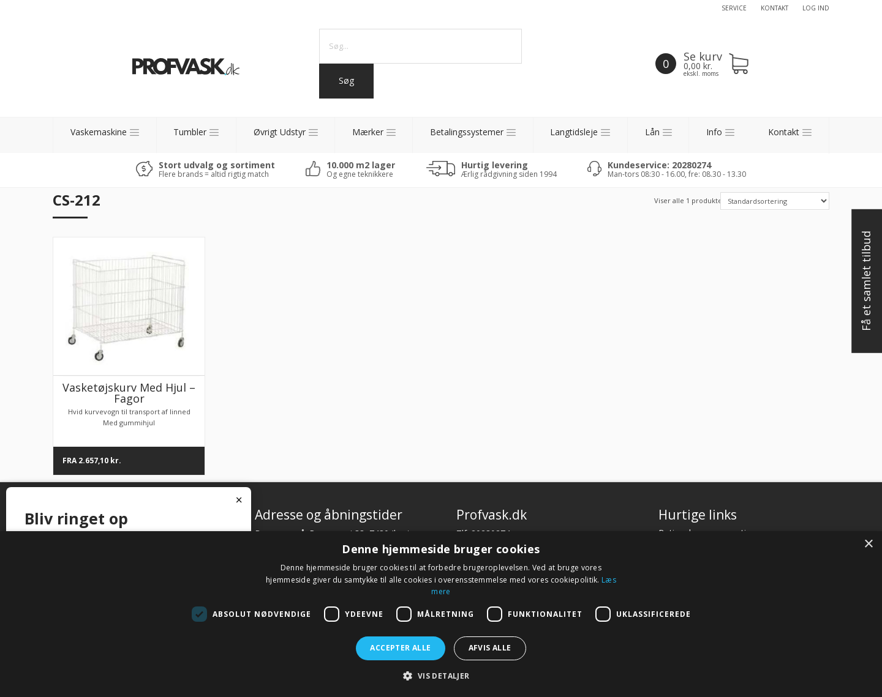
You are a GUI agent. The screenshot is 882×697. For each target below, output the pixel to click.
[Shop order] (774, 201)
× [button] (868, 544)
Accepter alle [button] (400, 648)
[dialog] (441, 614)
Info (714, 132)
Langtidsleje (574, 132)
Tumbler (189, 132)
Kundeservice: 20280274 (659, 165)
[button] (440, 675)
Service (734, 8)
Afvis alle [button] (490, 648)
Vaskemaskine (98, 132)
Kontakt (774, 8)
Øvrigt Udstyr (280, 132)
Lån (652, 132)
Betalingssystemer (466, 132)
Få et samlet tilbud (866, 281)
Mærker (367, 132)
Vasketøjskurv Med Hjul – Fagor (128, 393)
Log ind (815, 8)
